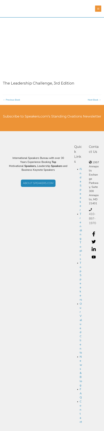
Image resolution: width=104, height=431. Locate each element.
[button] (38, 183)
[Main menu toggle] (98, 9)
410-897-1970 (92, 218)
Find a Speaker (81, 189)
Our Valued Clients (81, 328)
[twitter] (94, 242)
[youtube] (94, 257)
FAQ (81, 393)
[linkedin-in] (94, 249)
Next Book (94, 100)
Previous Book (11, 100)
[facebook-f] (94, 234)
